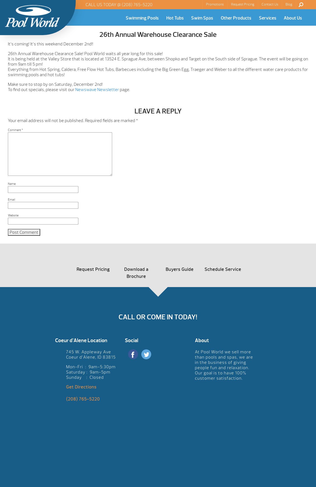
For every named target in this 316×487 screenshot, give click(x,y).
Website (13, 215)
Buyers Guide (180, 269)
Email (11, 199)
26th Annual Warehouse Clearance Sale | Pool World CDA (32, 16)
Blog (288, 4)
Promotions (215, 4)
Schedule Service (223, 269)
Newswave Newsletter (96, 89)
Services (267, 18)
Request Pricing (242, 4)
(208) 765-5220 (137, 4)
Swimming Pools (142, 18)
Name (12, 184)
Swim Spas (202, 18)
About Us (293, 18)
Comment (15, 130)
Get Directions (81, 387)
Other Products (236, 18)
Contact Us (270, 4)
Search (301, 4)
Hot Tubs (175, 18)
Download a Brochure (136, 273)
